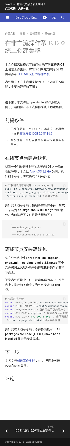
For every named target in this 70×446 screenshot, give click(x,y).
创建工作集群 (26, 360)
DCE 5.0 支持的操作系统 (34, 74)
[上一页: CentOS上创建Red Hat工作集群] (7, 430)
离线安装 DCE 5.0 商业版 (36, 133)
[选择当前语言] (53, 17)
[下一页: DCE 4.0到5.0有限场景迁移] (39, 430)
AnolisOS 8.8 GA (40, 171)
